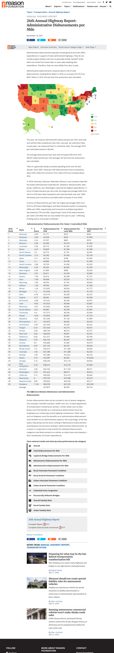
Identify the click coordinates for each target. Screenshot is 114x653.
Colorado (23, 352)
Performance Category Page (70, 47)
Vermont (22, 369)
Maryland (23, 318)
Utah (21, 303)
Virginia (22, 297)
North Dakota (24, 252)
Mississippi (23, 267)
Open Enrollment (91, 2)
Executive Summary (49, 47)
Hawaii (22, 315)
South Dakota (24, 309)
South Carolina (25, 264)
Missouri (22, 243)
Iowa (21, 279)
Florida (22, 330)
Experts (57, 6)
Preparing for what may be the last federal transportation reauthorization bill (67, 557)
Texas (21, 261)
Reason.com (92, 6)
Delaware (23, 384)
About (48, 6)
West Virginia (24, 270)
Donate (103, 6)
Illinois (22, 288)
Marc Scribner (57, 601)
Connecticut (24, 324)
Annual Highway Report (79, 2)
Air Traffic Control (66, 2)
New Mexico (24, 346)
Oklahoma (23, 337)
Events (99, 2)
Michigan (23, 291)
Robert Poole (56, 570)
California (23, 375)
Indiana (22, 285)
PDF (47, 524)
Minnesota (23, 300)
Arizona (22, 343)
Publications (78, 6)
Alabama (23, 340)
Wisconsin (23, 306)
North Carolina (25, 255)
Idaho (21, 258)
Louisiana (23, 246)
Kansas (22, 276)
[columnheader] (12, 230)
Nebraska (23, 240)
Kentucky (23, 234)
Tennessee (23, 312)
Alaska (22, 358)
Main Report (33, 47)
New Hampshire (23, 365)
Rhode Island (24, 349)
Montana (23, 273)
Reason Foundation (35, 534)
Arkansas (23, 237)
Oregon (22, 327)
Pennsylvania (24, 321)
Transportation (40, 12)
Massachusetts (25, 381)
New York (23, 333)
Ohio (21, 294)
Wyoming (23, 282)
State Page (90, 47)
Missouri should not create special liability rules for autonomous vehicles (67, 581)
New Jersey (23, 378)
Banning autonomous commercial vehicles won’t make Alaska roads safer (67, 612)
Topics (67, 6)
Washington (24, 372)
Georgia (22, 361)
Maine (21, 249)
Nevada (22, 355)
